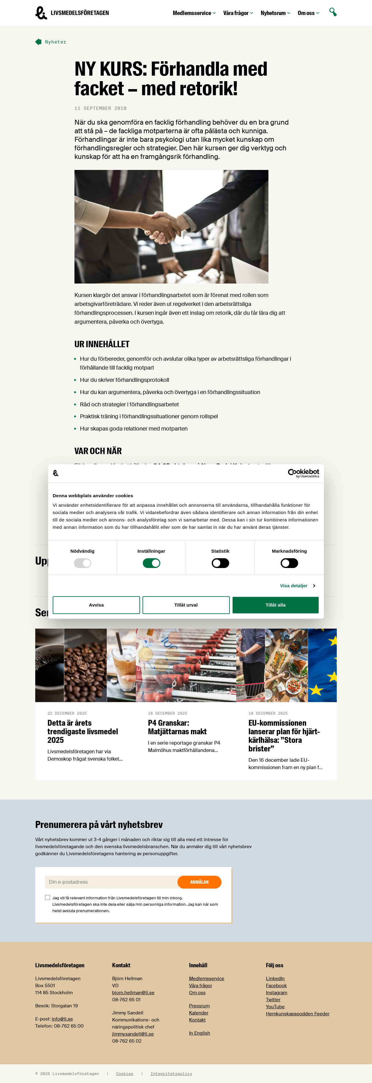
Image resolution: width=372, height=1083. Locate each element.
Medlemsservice (195, 13)
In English (199, 1033)
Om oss (309, 13)
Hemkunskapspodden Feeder (297, 1014)
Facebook (276, 986)
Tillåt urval (186, 604)
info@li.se (62, 1019)
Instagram (276, 993)
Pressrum (199, 1006)
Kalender (198, 1013)
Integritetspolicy (171, 1073)
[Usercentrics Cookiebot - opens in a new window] (292, 473)
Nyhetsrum (276, 13)
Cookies (124, 1073)
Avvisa (96, 604)
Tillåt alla (276, 604)
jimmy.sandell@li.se (133, 1034)
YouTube (275, 1007)
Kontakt (197, 1020)
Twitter (273, 1000)
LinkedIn (275, 979)
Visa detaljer (293, 585)
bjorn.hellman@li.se (133, 993)
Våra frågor (239, 13)
